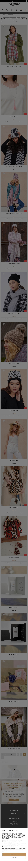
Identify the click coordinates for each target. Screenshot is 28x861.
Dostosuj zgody (14, 857)
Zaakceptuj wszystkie (14, 854)
